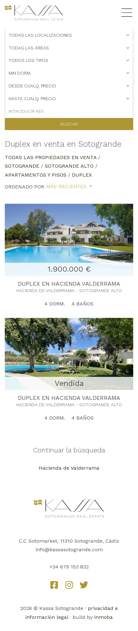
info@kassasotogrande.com (69, 550)
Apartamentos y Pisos (35, 175)
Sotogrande (22, 166)
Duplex (82, 175)
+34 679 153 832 (69, 567)
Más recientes (67, 186)
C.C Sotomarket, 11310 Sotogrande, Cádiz (69, 541)
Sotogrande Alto (69, 166)
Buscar (69, 124)
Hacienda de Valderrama (69, 468)
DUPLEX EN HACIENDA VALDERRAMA (69, 283)
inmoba (103, 617)
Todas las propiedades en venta (50, 157)
